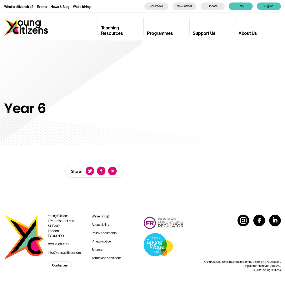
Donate (213, 6)
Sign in (269, 6)
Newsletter (184, 6)
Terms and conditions (106, 258)
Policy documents (104, 233)
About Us (248, 33)
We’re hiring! (82, 7)
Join (241, 6)
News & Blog (60, 7)
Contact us (60, 265)
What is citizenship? (18, 7)
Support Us (204, 33)
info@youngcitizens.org (64, 253)
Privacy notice (101, 241)
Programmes (160, 33)
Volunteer (156, 6)
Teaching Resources (112, 30)
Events (42, 7)
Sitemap (97, 250)
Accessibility (100, 225)
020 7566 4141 (58, 244)
